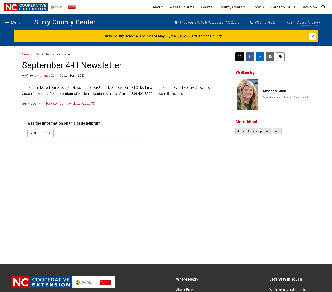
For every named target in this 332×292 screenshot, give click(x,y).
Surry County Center (65, 22)
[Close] (312, 36)
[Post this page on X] (239, 56)
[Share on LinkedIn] (260, 56)
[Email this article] (270, 56)
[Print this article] (280, 56)
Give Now (310, 7)
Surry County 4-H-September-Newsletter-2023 (56, 103)
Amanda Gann (48, 75)
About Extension (188, 290)
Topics (258, 7)
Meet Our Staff (181, 7)
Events (207, 7)
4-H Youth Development (253, 131)
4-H (277, 131)
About (158, 7)
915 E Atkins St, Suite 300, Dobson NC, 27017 (207, 22)
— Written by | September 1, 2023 (53, 75)
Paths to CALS (283, 7)
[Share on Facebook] (250, 56)
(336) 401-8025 (262, 22)
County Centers (232, 7)
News (26, 54)
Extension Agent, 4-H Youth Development (285, 97)
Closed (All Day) (309, 22)
